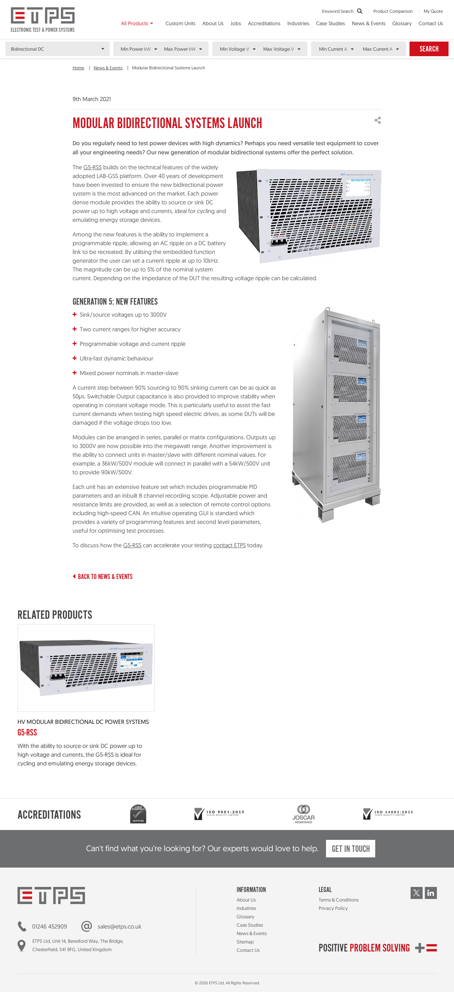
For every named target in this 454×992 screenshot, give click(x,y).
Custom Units (180, 23)
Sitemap (245, 942)
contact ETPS (229, 545)
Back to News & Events (102, 577)
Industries (298, 23)
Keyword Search (342, 11)
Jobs (235, 23)
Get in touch (351, 849)
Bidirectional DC (27, 49)
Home (78, 67)
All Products (134, 23)
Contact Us (431, 23)
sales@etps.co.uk (119, 926)
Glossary (402, 23)
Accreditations (264, 23)
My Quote (433, 11)
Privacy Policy (333, 908)
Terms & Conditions (338, 900)
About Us (213, 23)
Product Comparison (393, 11)
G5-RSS (93, 167)
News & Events (368, 23)
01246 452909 (49, 926)
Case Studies (330, 23)
